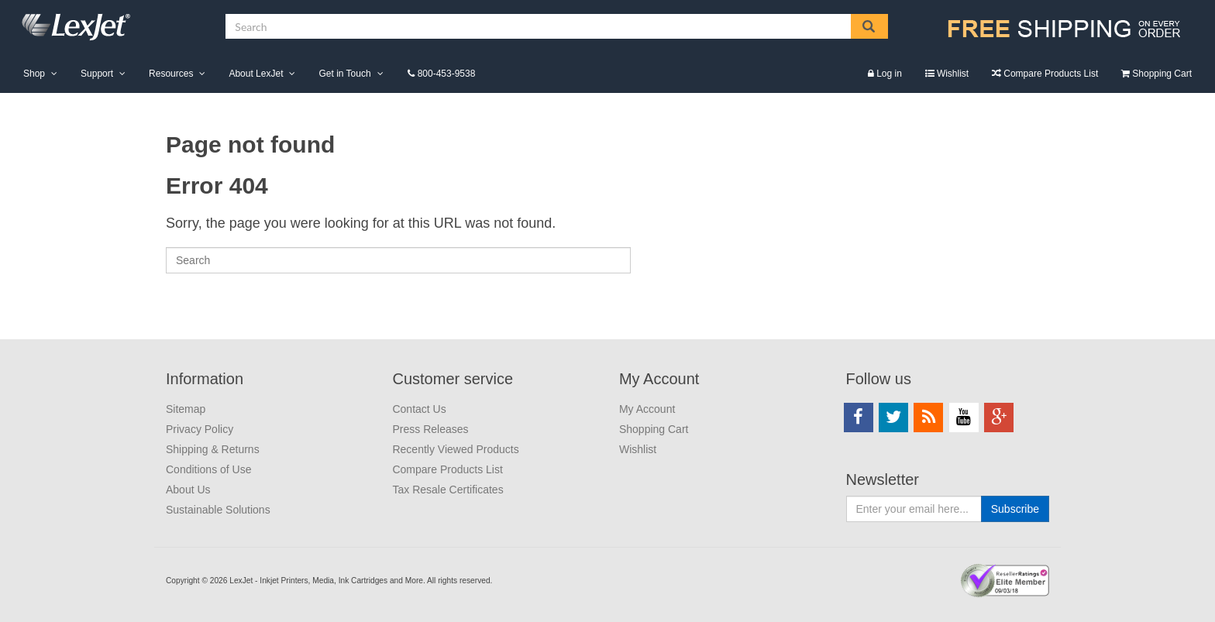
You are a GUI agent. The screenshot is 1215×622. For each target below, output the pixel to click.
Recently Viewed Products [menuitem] (455, 449)
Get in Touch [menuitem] (344, 73)
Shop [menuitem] (34, 73)
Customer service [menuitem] (452, 378)
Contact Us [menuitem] (419, 409)
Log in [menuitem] (889, 73)
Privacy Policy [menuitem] (199, 429)
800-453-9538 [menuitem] (447, 73)
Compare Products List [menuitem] (1050, 73)
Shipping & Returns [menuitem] (213, 449)
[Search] (398, 260)
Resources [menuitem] (171, 73)
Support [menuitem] (97, 73)
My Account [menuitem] (659, 378)
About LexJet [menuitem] (256, 73)
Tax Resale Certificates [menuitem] (447, 489)
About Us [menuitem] (188, 489)
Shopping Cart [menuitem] (1162, 73)
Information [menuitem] (204, 378)
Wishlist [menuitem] (953, 73)
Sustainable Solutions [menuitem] (218, 509)
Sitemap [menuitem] (185, 409)
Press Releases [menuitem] (430, 429)
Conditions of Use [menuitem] (209, 469)
